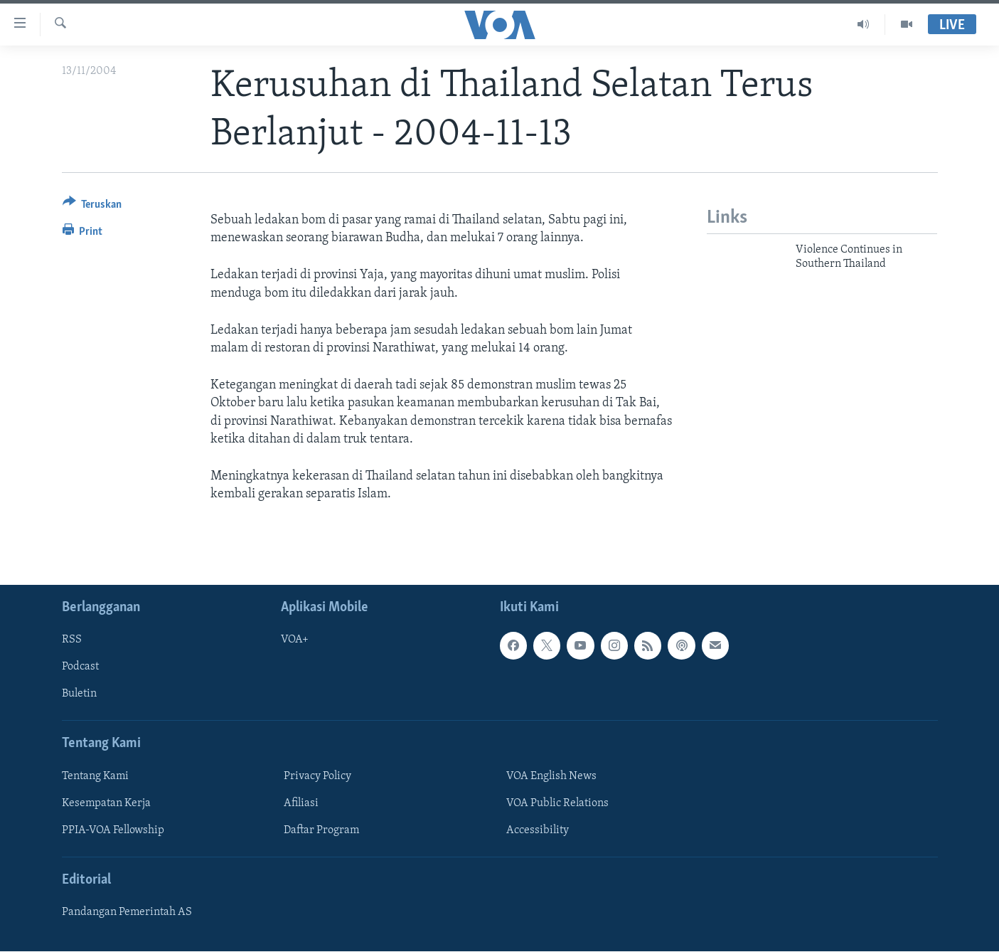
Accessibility (537, 830)
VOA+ (295, 640)
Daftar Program (321, 830)
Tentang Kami (95, 776)
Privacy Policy (317, 776)
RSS (72, 640)
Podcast (80, 667)
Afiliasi (301, 803)
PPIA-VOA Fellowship (113, 830)
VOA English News (551, 776)
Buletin (79, 694)
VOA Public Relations (557, 803)
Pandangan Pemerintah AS (127, 913)
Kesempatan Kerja (106, 803)
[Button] (92, 206)
